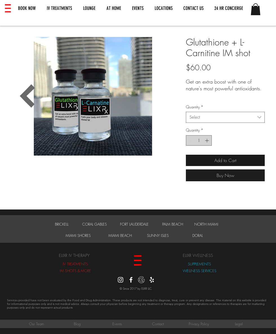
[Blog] (77, 324)
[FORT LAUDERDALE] (134, 224)
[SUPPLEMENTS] (199, 264)
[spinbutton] (199, 140)
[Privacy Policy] (199, 324)
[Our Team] (36, 324)
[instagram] (120, 279)
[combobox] (225, 117)
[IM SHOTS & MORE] (75, 271)
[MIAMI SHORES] (78, 235)
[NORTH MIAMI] (206, 224)
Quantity (194, 107)
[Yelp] (151, 279)
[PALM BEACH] (172, 224)
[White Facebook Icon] (131, 279)
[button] (27, 8)
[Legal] (239, 324)
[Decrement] (190, 140)
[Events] (117, 324)
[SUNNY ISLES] (157, 235)
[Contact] (158, 324)
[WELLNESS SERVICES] (199, 271)
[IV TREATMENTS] (75, 264)
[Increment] (207, 140)
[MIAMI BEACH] (120, 235)
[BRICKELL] (62, 224)
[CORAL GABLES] (94, 224)
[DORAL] (197, 235)
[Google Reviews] (141, 279)
